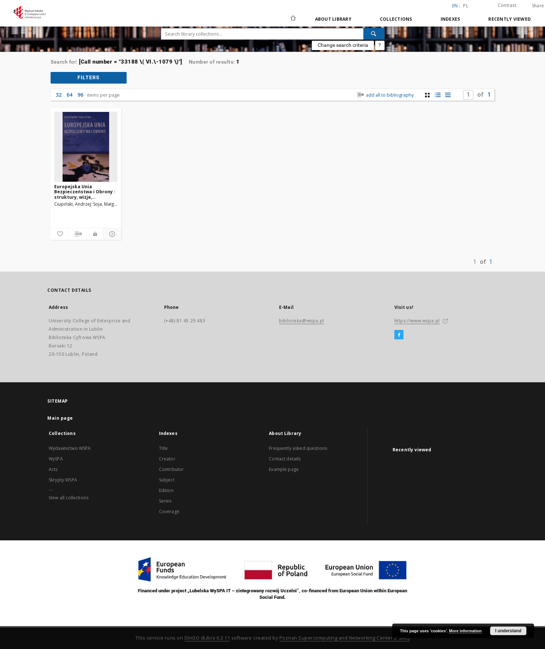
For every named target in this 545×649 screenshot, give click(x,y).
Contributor (171, 469)
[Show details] (111, 234)
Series (165, 501)
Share (538, 6)
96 (80, 94)
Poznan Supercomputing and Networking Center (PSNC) (344, 638)
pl (465, 5)
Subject (166, 480)
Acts (53, 469)
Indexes (450, 19)
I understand (508, 630)
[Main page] (293, 19)
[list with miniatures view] (437, 95)
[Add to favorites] (59, 234)
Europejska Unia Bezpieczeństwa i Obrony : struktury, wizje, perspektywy (84, 192)
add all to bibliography (385, 95)
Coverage (169, 511)
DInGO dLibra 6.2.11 (207, 638)
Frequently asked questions (298, 448)
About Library (333, 19)
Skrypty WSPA (63, 480)
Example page (284, 469)
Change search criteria (343, 45)
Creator (167, 459)
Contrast (507, 5)
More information (465, 631)
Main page (60, 418)
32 (58, 94)
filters (88, 77)
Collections (396, 19)
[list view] (447, 95)
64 (69, 94)
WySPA (56, 459)
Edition (166, 490)
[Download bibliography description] (78, 234)
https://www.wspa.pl (417, 321)
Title (163, 448)
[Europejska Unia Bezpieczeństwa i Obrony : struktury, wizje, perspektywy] (86, 147)
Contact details (285, 459)
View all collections (68, 498)
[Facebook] (398, 335)
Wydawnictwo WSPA (70, 448)
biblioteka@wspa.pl (301, 321)
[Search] (374, 34)
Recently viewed (509, 19)
